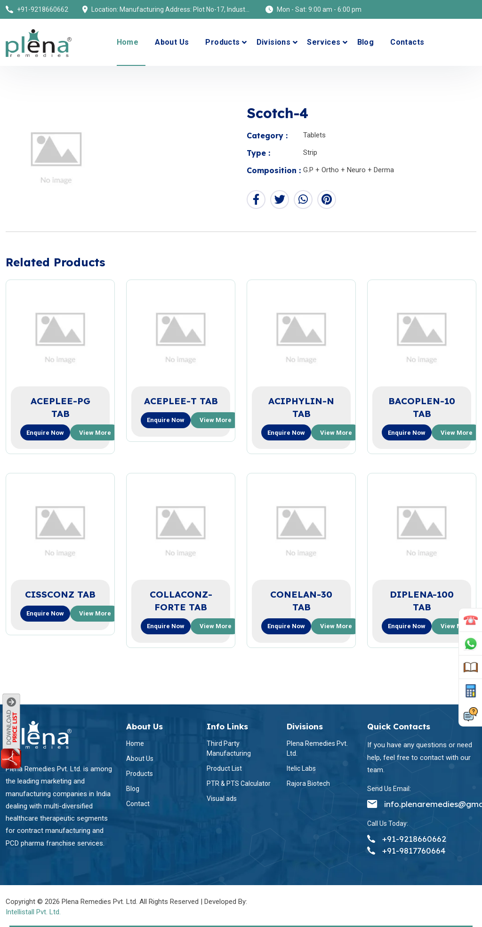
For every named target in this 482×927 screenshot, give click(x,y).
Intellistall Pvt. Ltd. (33, 912)
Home (128, 42)
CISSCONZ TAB (60, 594)
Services (323, 42)
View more (95, 432)
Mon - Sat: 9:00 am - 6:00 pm (319, 9)
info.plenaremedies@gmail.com (421, 804)
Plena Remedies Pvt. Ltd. (317, 748)
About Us (172, 42)
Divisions (274, 42)
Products (222, 42)
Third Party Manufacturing (229, 748)
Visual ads (222, 798)
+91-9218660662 (42, 9)
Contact (138, 803)
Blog (365, 42)
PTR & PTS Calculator (239, 783)
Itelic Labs (301, 768)
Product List (224, 768)
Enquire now (45, 432)
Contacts (407, 42)
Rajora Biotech (308, 783)
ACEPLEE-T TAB (181, 401)
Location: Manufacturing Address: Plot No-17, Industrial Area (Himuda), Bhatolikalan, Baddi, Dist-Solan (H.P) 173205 (171, 9)
